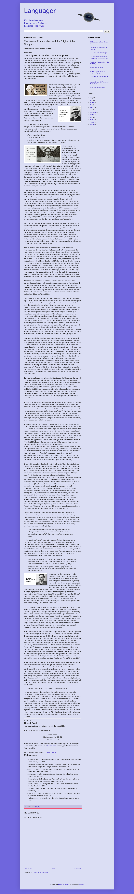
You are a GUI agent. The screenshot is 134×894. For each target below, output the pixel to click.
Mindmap (93, 112)
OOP (91, 117)
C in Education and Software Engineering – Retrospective (99, 57)
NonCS (92, 114)
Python (92, 122)
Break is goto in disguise (97, 87)
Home (53, 869)
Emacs (92, 102)
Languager (40, 10)
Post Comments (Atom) (40, 872)
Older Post (77, 869)
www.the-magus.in (64, 884)
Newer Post (28, 869)
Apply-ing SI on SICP (96, 67)
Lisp (91, 110)
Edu (91, 100)
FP (91, 105)
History (92, 107)
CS (91, 97)
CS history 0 (51, 746)
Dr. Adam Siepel (50, 752)
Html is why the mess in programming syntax (97, 72)
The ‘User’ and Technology (98, 53)
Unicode (92, 124)
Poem (91, 119)
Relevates (39, 26)
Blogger (81, 884)
